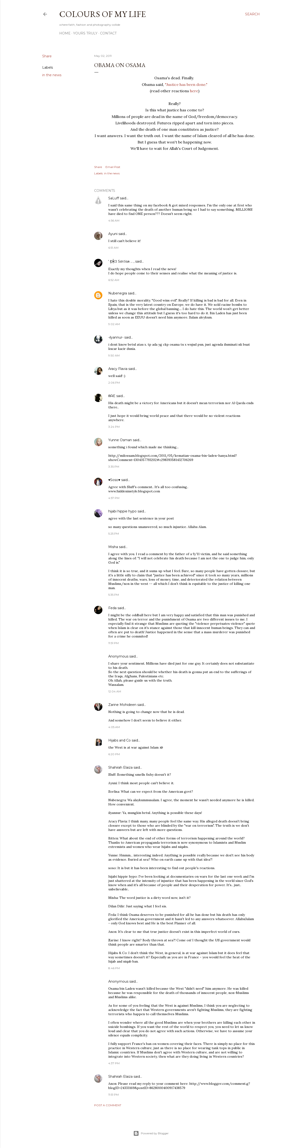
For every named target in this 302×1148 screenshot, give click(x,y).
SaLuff (113, 198)
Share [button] (47, 56)
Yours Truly (85, 33)
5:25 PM (113, 533)
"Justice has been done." (186, 84)
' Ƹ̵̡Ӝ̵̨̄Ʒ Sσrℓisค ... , (121, 261)
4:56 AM (113, 220)
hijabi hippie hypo (122, 511)
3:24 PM (114, 426)
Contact (108, 33)
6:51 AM (113, 247)
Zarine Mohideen (122, 705)
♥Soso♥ (114, 480)
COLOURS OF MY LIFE (102, 14)
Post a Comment (107, 1105)
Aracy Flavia (117, 369)
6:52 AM (113, 280)
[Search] (252, 14)
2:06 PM (114, 382)
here (194, 90)
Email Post (112, 167)
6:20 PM (114, 754)
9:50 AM (114, 355)
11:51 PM (113, 643)
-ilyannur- (115, 337)
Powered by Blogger (151, 1133)
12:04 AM (114, 691)
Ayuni (113, 234)
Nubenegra (117, 293)
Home (65, 33)
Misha (113, 547)
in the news (51, 75)
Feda (112, 608)
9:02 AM (114, 324)
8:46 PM (114, 968)
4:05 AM (114, 727)
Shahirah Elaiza (120, 767)
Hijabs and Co (119, 740)
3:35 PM (113, 466)
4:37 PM (114, 1063)
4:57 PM (113, 498)
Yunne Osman (120, 440)
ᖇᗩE (111, 396)
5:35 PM (113, 594)
